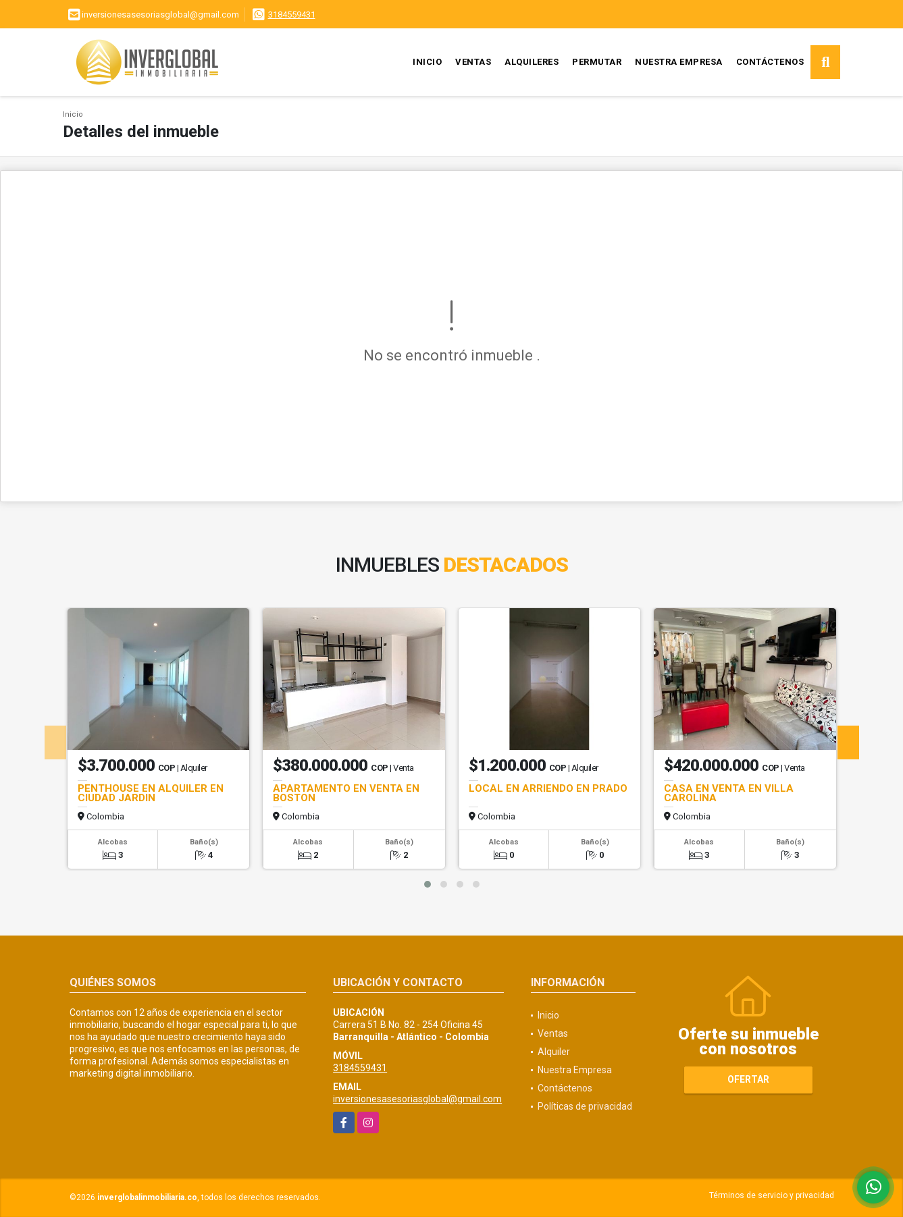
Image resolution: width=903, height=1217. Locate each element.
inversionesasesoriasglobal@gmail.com (417, 1098)
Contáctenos (770, 62)
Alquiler (554, 1051)
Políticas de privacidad (585, 1106)
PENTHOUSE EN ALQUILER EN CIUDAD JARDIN (151, 793)
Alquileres (532, 62)
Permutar (596, 62)
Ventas (473, 62)
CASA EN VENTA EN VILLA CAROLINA (729, 793)
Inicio (427, 62)
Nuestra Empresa (679, 62)
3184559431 (291, 14)
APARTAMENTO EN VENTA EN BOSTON (346, 793)
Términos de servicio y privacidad (771, 1195)
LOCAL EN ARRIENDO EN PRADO (548, 788)
